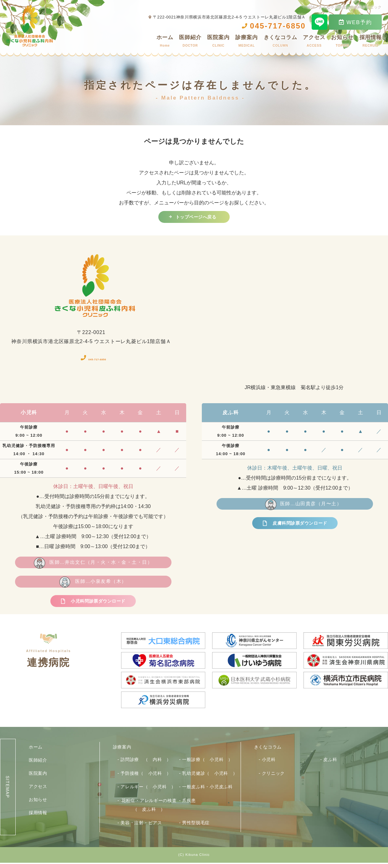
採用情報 (371, 42)
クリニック (273, 774)
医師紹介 (190, 42)
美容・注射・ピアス (141, 823)
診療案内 (246, 42)
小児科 (269, 760)
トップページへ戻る (195, 217)
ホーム (164, 42)
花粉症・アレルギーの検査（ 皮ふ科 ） (148, 806)
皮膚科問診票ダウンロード (300, 525)
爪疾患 (189, 801)
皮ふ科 (330, 760)
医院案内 (218, 42)
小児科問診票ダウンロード (98, 604)
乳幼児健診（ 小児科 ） (209, 774)
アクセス (314, 42)
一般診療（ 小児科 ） (207, 760)
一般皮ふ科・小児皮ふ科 (207, 787)
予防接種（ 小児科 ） (145, 774)
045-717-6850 (98, 359)
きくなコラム (280, 42)
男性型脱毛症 (196, 823)
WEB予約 (355, 22)
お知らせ (342, 42)
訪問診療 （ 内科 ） (145, 760)
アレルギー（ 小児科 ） (148, 787)
